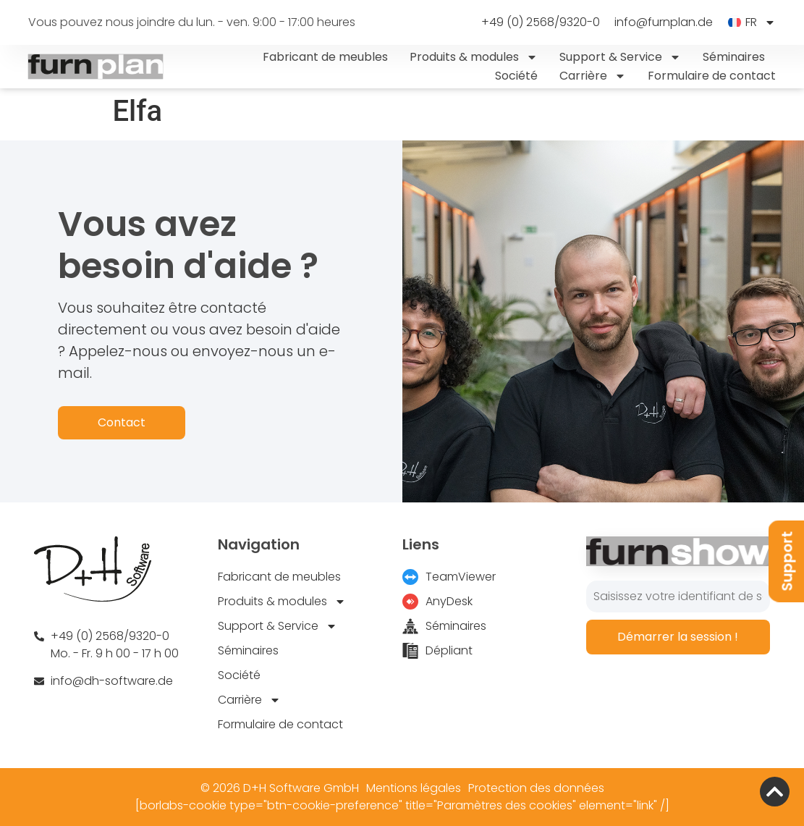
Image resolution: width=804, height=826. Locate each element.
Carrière (592, 76)
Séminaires (734, 57)
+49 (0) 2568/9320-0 (540, 22)
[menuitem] (751, 22)
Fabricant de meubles (325, 57)
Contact (121, 422)
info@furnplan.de (663, 22)
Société (516, 75)
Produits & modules (474, 57)
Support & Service (620, 57)
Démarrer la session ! (677, 636)
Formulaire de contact (712, 75)
